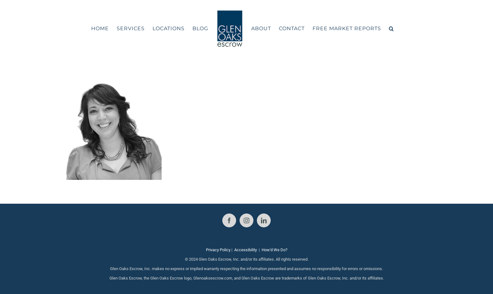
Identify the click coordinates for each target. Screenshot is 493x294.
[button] (391, 28)
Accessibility (245, 249)
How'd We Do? (274, 249)
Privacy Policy (218, 249)
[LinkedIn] (264, 220)
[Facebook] (229, 220)
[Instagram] (246, 220)
